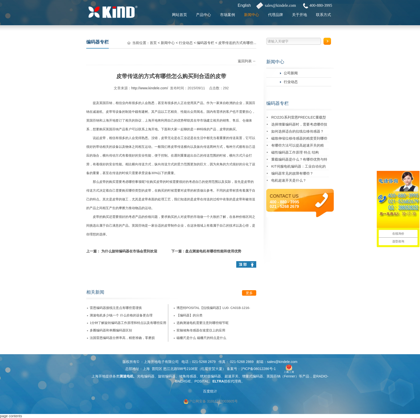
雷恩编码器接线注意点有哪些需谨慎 (116, 308)
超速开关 (231, 376)
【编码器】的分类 (189, 315)
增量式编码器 (252, 376)
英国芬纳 (105, 103)
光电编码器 (145, 376)
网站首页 (179, 15)
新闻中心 (251, 15)
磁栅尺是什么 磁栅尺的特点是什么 (201, 338)
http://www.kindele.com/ (149, 88)
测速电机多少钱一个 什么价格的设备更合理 (121, 315)
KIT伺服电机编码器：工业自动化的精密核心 (298, 167)
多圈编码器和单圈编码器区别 (111, 330)
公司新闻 (291, 73)
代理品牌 (275, 15)
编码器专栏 (277, 103)
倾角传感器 (187, 376)
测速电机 (127, 376)
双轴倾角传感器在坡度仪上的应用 (200, 330)
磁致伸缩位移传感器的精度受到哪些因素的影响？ (299, 139)
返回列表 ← (247, 61)
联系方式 (323, 15)
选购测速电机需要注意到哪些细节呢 (202, 323)
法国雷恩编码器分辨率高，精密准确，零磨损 (122, 338)
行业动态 (291, 82)
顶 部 (243, 264)
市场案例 (227, 15)
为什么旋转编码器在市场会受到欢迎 (129, 251)
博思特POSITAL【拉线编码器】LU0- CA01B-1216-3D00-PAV (213, 309)
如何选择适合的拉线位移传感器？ (297, 131)
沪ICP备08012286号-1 (258, 369)
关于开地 (299, 15)
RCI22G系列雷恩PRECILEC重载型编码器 (298, 118)
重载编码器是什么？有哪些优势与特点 (299, 160)
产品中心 (203, 15)
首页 (153, 43)
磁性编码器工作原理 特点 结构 (295, 152)
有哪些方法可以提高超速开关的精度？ (297, 146)
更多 (249, 293)
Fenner (289, 376)
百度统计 (210, 391)
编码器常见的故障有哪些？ (292, 173)
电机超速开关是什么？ (288, 180)
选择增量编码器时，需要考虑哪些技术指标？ (299, 125)
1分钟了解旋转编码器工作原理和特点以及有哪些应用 (128, 323)
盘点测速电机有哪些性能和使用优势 (213, 251)
